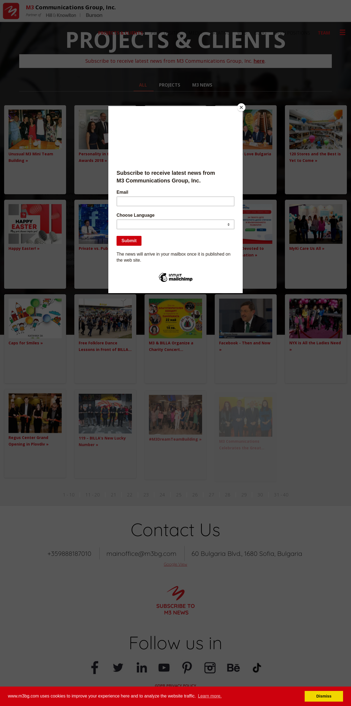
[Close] (241, 107)
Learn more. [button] (210, 696)
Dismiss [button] (324, 696)
